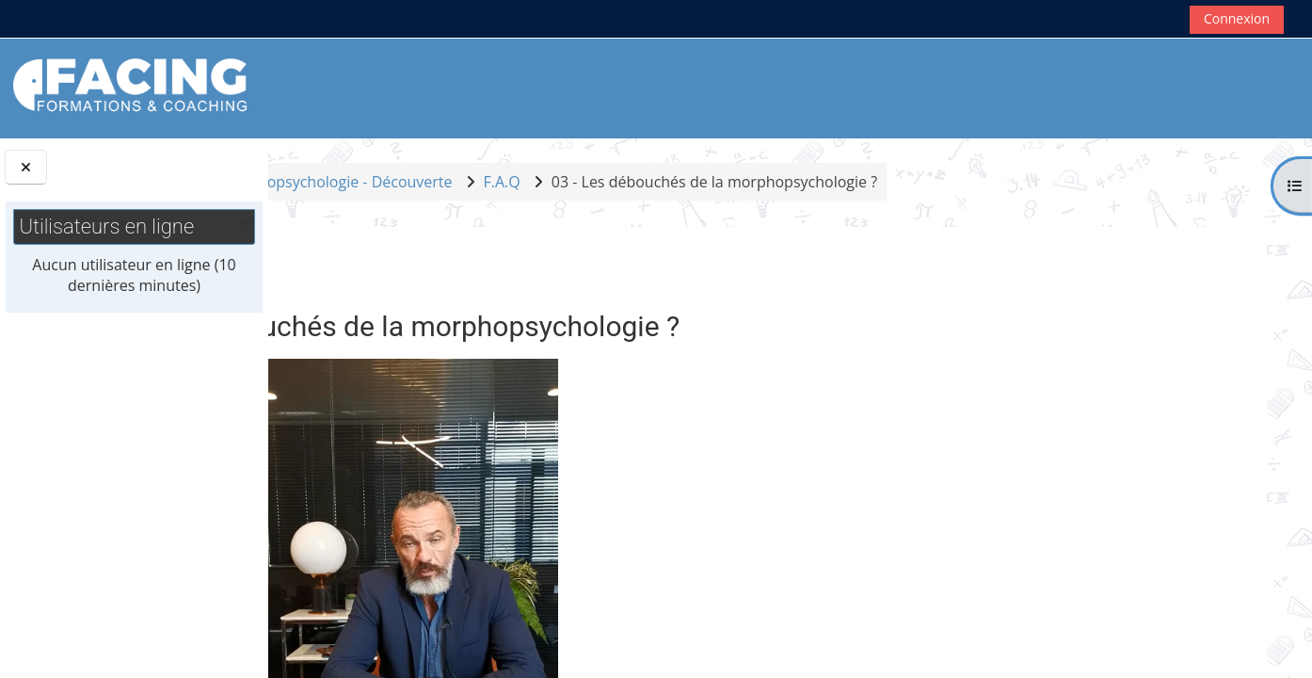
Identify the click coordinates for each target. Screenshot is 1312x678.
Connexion (1237, 18)
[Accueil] (130, 86)
